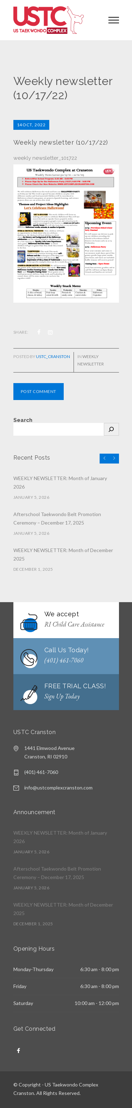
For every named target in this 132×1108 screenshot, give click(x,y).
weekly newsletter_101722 (45, 158)
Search (22, 420)
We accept (61, 614)
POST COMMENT (38, 391)
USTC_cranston (53, 356)
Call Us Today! (66, 650)
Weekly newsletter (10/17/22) (60, 142)
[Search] (111, 429)
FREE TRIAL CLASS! (75, 686)
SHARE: (21, 332)
